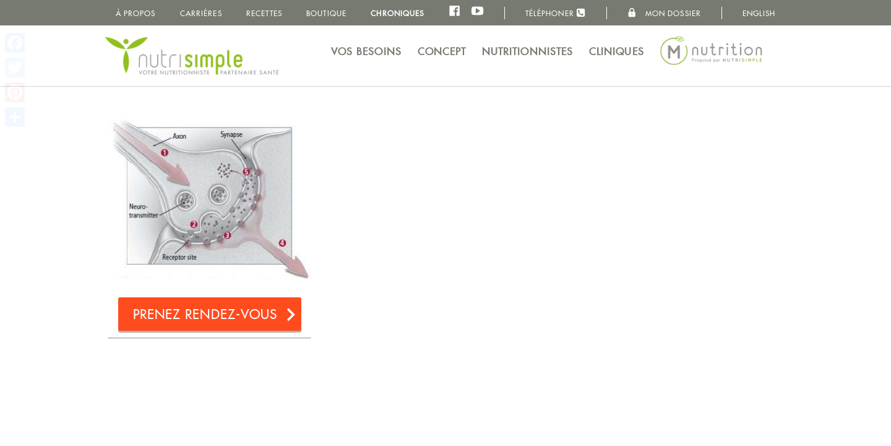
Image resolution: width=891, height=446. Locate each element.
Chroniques (397, 13)
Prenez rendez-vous (205, 314)
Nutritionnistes (528, 51)
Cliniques (616, 51)
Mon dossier (664, 13)
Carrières (201, 13)
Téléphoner (555, 12)
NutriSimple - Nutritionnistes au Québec (191, 55)
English (759, 13)
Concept (442, 51)
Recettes (264, 13)
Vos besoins (366, 51)
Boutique (326, 13)
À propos (136, 13)
